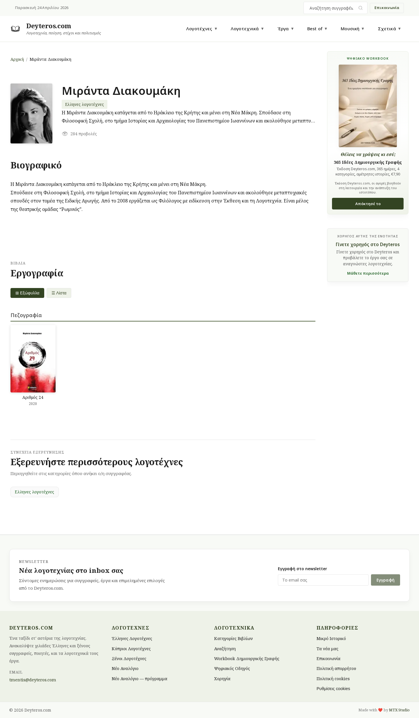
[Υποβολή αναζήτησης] (361, 8)
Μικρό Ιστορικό (331, 638)
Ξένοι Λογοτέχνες (129, 658)
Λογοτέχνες (199, 28)
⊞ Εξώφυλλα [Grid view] (27, 293)
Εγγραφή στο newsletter (302, 568)
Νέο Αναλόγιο (125, 668)
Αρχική (17, 59)
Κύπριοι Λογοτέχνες (131, 648)
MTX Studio (399, 709)
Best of (314, 28)
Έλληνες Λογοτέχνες (132, 638)
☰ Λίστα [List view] (59, 293)
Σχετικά (387, 28)
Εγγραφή (386, 580)
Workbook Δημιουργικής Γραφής (246, 658)
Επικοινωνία (387, 7)
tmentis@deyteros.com (32, 680)
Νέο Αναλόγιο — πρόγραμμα (139, 678)
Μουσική (350, 28)
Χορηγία (222, 678)
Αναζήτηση (225, 648)
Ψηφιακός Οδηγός (232, 668)
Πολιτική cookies (333, 678)
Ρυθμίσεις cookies (333, 688)
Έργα (283, 28)
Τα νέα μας (327, 648)
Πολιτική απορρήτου (336, 668)
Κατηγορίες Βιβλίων (233, 638)
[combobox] (332, 7)
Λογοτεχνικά (245, 28)
